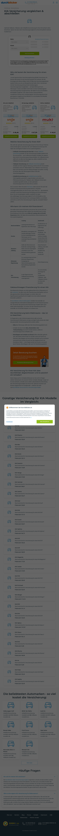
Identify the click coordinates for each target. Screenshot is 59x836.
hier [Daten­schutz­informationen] (31, 417)
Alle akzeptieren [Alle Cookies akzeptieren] (44, 421)
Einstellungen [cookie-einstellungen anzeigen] (9, 421)
